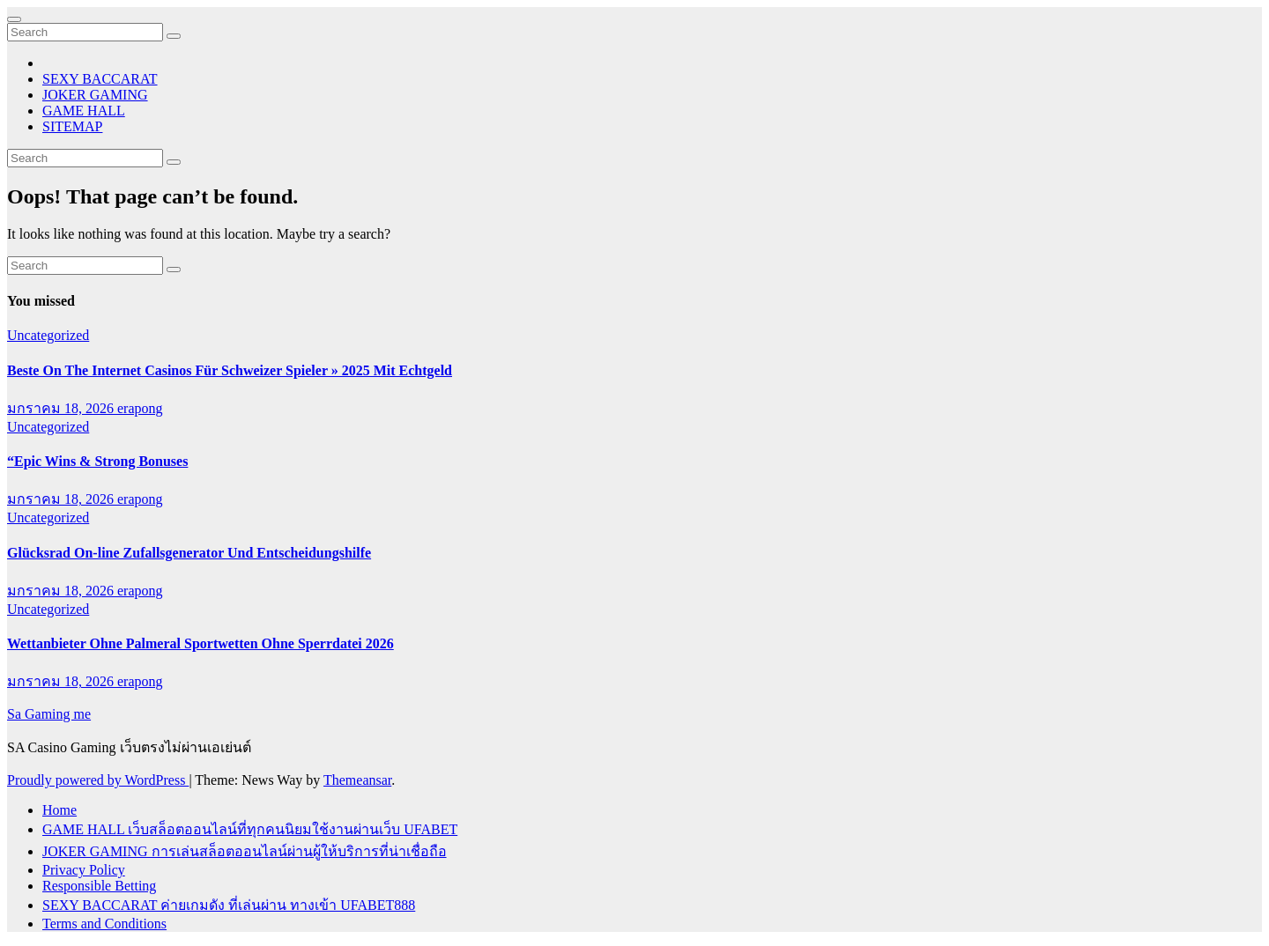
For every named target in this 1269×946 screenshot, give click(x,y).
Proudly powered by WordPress (98, 779)
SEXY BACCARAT (100, 78)
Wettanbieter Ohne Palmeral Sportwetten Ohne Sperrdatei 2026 (200, 643)
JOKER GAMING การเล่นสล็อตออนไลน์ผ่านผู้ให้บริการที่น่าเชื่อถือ (244, 851)
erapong (140, 408)
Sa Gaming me (49, 713)
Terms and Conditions (104, 923)
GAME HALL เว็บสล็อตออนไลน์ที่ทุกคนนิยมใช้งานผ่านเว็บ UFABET (249, 829)
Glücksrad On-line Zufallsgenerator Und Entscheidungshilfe (189, 552)
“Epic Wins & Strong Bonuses (97, 461)
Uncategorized (48, 335)
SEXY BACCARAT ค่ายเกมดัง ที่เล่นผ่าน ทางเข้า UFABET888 (228, 905)
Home (59, 809)
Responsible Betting (99, 885)
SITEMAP (72, 126)
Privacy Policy (83, 869)
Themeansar (357, 779)
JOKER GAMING (95, 94)
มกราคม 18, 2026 (62, 408)
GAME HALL (83, 110)
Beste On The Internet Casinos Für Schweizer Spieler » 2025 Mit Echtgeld (229, 370)
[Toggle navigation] (14, 19)
